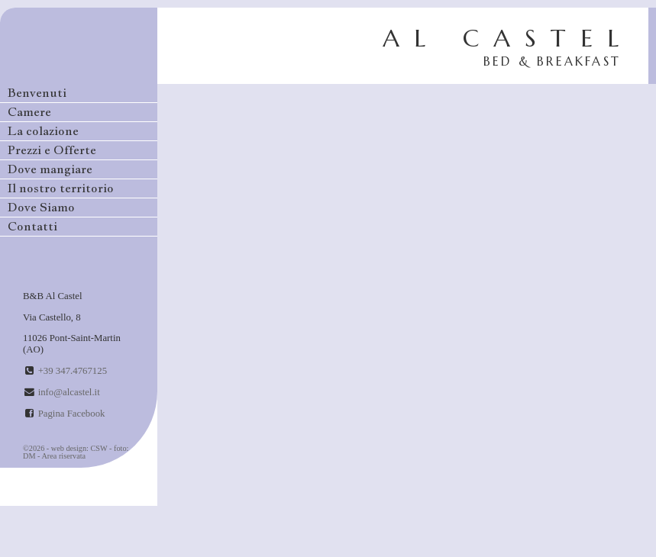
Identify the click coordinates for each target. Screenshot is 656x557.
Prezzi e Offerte (52, 150)
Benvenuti (37, 93)
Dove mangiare (50, 169)
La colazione (43, 131)
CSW (99, 448)
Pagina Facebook (71, 413)
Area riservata (63, 456)
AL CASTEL (508, 46)
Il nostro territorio (61, 188)
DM (29, 456)
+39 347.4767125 (72, 370)
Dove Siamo (41, 207)
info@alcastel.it (69, 392)
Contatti (32, 226)
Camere (29, 112)
